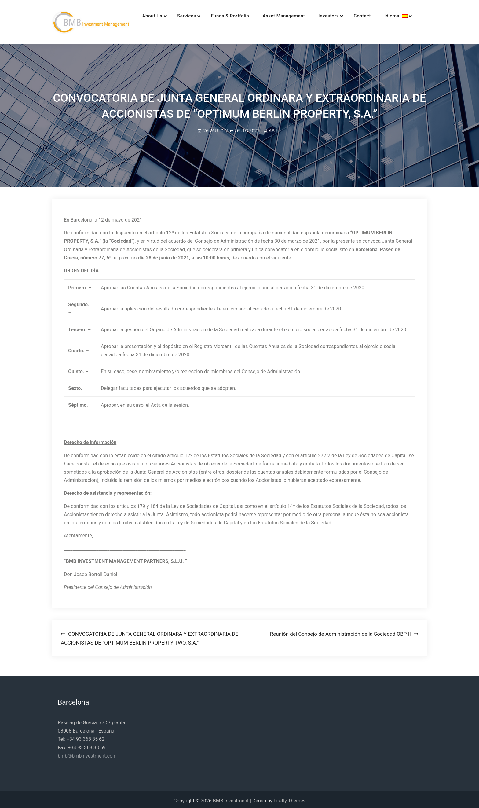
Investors (319, 16)
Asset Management (274, 16)
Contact (352, 16)
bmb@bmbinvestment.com (87, 752)
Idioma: (386, 16)
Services (177, 16)
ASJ (273, 127)
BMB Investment (231, 797)
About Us (143, 16)
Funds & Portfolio (221, 16)
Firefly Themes (289, 797)
